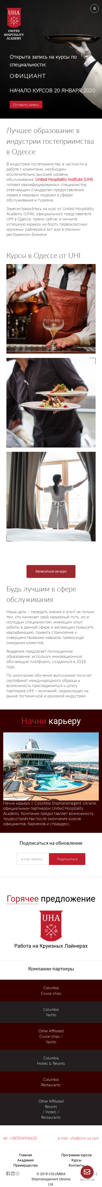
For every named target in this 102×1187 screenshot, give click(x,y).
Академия (25, 1160)
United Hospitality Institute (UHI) (64, 179)
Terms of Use (87, 1179)
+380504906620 (23, 1138)
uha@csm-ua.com (84, 1138)
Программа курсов (76, 1155)
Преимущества (25, 1165)
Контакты (76, 1165)
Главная (25, 1155)
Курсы (76, 1160)
